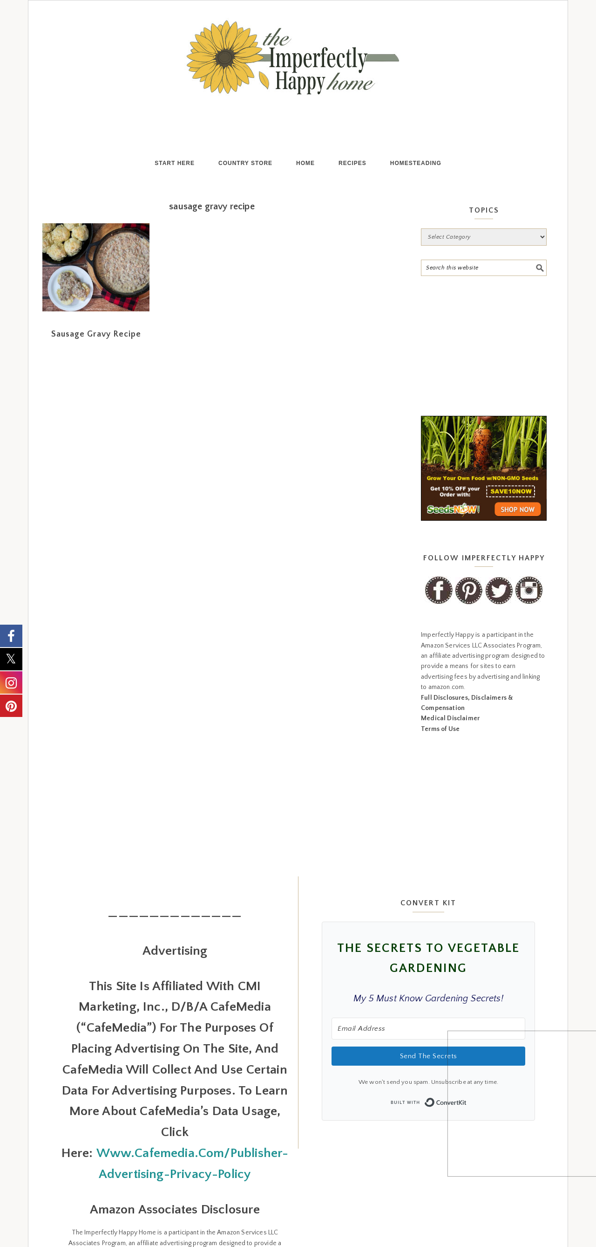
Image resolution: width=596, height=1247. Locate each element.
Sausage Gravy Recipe (96, 342)
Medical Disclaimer (450, 726)
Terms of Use (440, 736)
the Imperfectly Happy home (298, 57)
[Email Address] (428, 1036)
